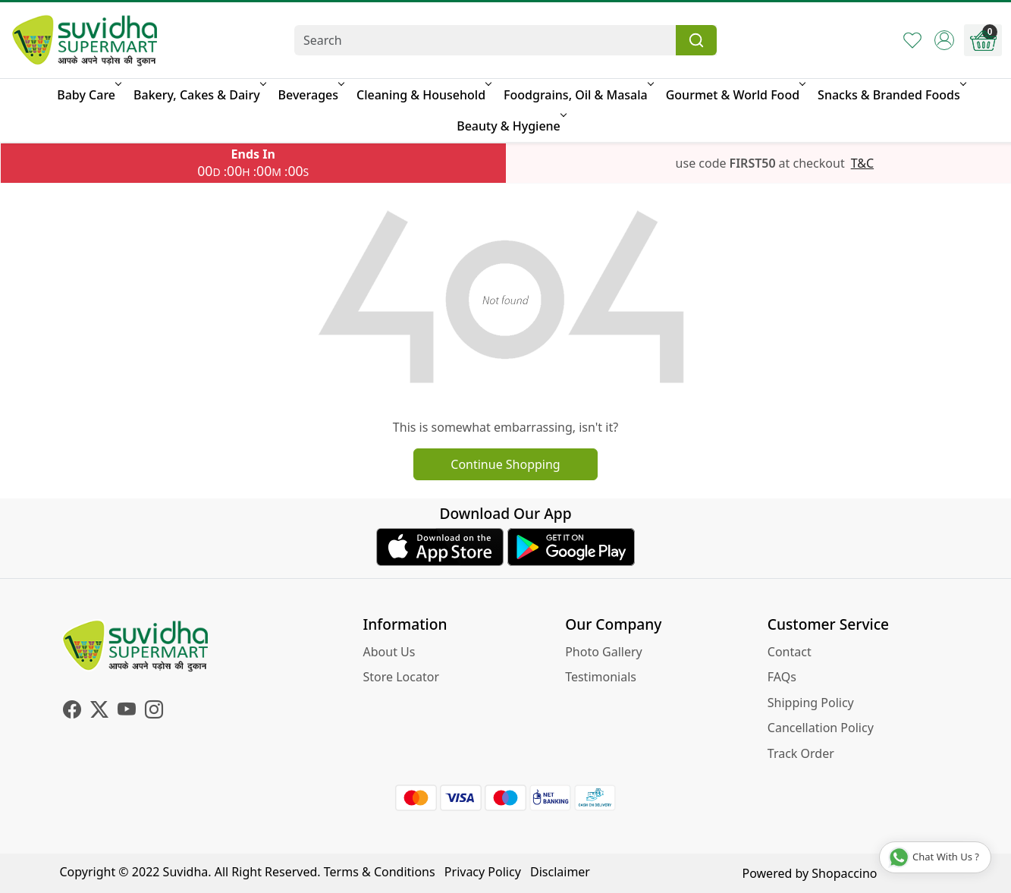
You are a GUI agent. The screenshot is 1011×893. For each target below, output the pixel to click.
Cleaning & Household (422, 94)
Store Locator (401, 676)
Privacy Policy (482, 871)
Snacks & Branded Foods (891, 94)
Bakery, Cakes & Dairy (198, 94)
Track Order (801, 753)
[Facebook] (72, 711)
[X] (99, 711)
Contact (790, 651)
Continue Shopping (505, 464)
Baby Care (88, 94)
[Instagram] (154, 711)
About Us (389, 651)
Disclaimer (560, 871)
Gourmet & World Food (734, 94)
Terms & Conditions (379, 871)
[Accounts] (944, 40)
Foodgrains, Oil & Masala (577, 94)
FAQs (782, 676)
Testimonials (600, 676)
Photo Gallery (603, 651)
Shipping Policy (811, 702)
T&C (862, 163)
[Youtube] (127, 711)
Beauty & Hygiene (510, 126)
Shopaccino (844, 873)
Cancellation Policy (821, 727)
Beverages (310, 94)
